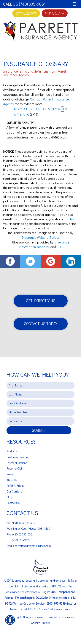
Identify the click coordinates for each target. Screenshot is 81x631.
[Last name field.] (40, 394)
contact (70, 219)
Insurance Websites (22, 233)
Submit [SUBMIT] (39, 430)
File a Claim (54, 13)
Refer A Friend (15, 486)
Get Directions (40, 300)
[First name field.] (40, 385)
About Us (11, 480)
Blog (9, 497)
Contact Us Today (40, 323)
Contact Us (12, 503)
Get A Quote (26, 13)
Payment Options (16, 463)
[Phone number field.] (40, 412)
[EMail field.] (40, 403)
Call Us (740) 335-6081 (24, 4)
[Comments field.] (40, 421)
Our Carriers (14, 491)
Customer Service (17, 457)
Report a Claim (15, 468)
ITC (59, 247)
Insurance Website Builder (40, 237)
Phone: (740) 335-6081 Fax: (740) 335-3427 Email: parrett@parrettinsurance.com (28, 540)
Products (11, 451)
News (9, 474)
